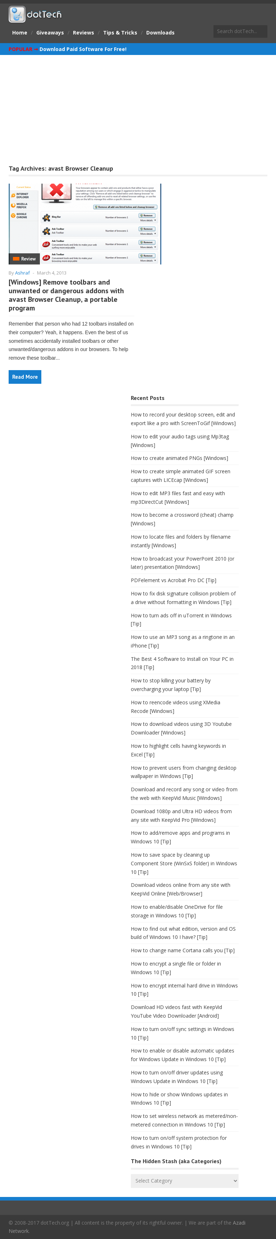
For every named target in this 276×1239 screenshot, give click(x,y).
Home (19, 32)
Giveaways (50, 32)
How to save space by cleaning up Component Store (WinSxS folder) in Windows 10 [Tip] (184, 863)
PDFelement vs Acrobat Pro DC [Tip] (173, 580)
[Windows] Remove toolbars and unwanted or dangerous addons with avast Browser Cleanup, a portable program (66, 295)
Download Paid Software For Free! (83, 49)
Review (28, 259)
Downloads (160, 32)
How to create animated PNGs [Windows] (179, 458)
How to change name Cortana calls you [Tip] (183, 950)
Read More (25, 376)
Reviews (83, 32)
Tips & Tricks (120, 32)
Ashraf (22, 273)
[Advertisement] (138, 109)
